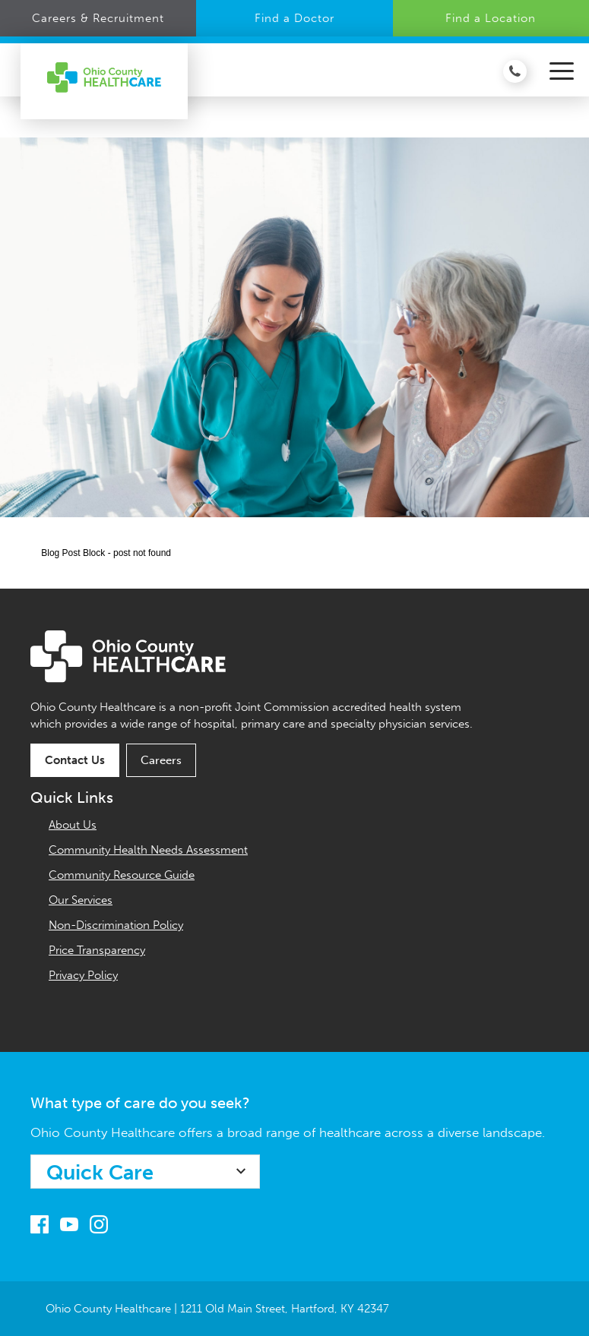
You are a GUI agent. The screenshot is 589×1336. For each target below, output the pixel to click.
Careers (161, 760)
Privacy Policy (83, 975)
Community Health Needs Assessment (148, 850)
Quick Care (100, 1173)
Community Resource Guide (122, 875)
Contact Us (75, 760)
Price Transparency (97, 950)
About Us (73, 825)
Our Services (80, 900)
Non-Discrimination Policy (116, 925)
